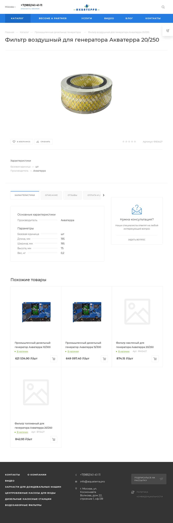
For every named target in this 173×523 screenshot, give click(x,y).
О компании (37, 474)
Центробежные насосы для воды (30, 493)
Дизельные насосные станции (28, 499)
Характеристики (25, 195)
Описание (51, 195)
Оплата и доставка (100, 195)
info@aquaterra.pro (92, 481)
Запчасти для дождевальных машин (33, 486)
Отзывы (72, 195)
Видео (109, 18)
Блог (130, 18)
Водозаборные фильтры (23, 505)
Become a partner (53, 18)
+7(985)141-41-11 (31, 5)
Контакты (153, 18)
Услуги (87, 18)
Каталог (18, 18)
